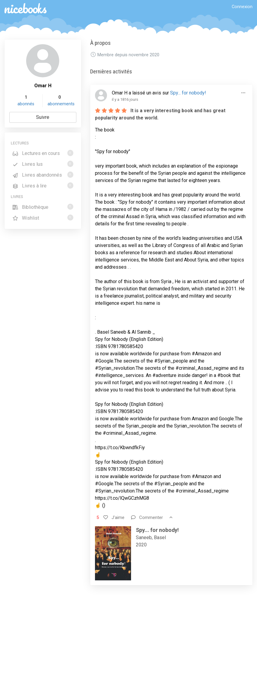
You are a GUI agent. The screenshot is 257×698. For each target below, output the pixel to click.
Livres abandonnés (42, 174)
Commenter (147, 517)
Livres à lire (42, 185)
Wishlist (42, 218)
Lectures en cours (42, 153)
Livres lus (42, 164)
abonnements (61, 104)
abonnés (25, 104)
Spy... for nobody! (188, 93)
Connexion (242, 6)
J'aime (113, 517)
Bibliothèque (42, 207)
